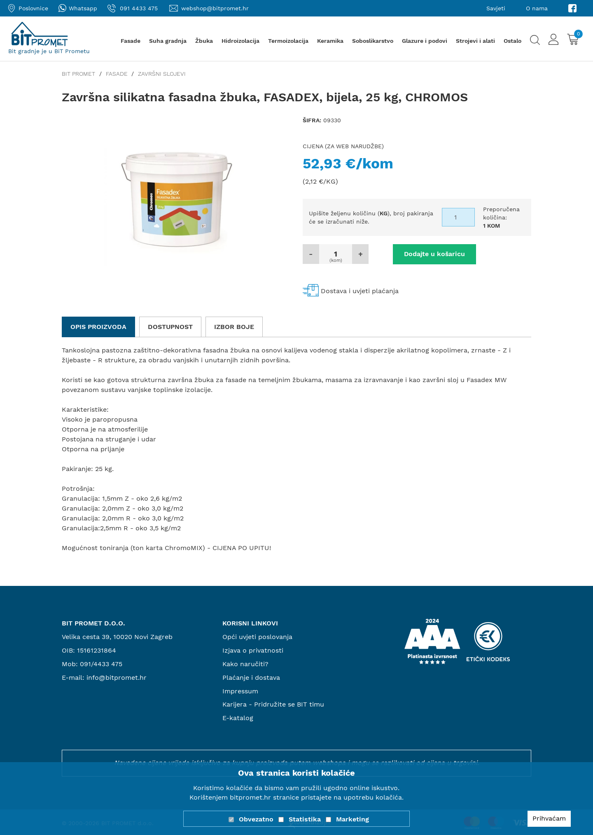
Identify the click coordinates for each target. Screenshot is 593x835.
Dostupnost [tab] (170, 326)
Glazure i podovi (424, 40)
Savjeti (495, 8)
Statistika (305, 819)
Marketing (352, 819)
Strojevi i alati (475, 40)
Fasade (130, 40)
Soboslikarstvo (372, 40)
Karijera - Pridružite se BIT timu (273, 704)
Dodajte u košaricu (433, 254)
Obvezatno (256, 819)
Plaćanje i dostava (251, 677)
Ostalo (512, 40)
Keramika (330, 40)
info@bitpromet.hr (116, 677)
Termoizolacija (288, 40)
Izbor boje (234, 326)
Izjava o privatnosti (252, 650)
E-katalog (237, 718)
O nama (537, 8)
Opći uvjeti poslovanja (257, 637)
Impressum (240, 691)
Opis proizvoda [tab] (98, 326)
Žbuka (204, 40)
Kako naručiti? (245, 664)
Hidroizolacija (240, 40)
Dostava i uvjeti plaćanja (360, 290)
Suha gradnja (168, 40)
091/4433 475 (101, 664)
